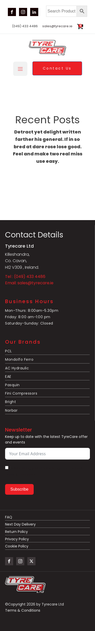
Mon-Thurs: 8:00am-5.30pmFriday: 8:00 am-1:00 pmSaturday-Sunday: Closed (31, 317)
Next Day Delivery (21, 524)
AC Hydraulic (17, 368)
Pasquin (12, 384)
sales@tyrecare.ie (57, 26)
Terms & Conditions (22, 610)
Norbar (11, 410)
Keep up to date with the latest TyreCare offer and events (46, 439)
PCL (8, 351)
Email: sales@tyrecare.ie (29, 283)
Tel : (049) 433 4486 (25, 276)
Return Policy (16, 531)
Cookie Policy (16, 546)
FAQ (8, 517)
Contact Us (57, 68)
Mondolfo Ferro (19, 359)
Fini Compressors (21, 393)
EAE (8, 376)
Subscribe (19, 489)
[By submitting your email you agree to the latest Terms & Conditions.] (6, 467)
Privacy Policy (17, 539)
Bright (10, 401)
